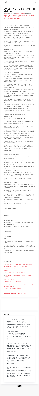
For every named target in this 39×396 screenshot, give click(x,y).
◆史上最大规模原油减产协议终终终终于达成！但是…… (15, 288)
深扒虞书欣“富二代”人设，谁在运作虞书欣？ (14, 281)
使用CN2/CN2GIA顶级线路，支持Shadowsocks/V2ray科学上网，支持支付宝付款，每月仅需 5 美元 (19, 16)
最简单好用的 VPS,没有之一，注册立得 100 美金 (15, 293)
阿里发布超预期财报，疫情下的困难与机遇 (17, 343)
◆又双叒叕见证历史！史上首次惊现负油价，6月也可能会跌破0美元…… (19, 264)
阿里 (24, 13)
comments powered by (9, 307)
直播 (18, 13)
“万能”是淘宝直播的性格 (12, 331)
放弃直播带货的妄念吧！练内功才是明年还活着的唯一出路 (19, 368)
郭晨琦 (6, 13)
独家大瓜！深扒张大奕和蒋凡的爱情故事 (16, 319)
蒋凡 (20, 13)
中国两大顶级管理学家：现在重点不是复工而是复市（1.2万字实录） (19, 284)
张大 (22, 13)
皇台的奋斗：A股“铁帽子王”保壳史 (12, 279)
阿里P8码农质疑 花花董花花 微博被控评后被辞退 (18, 355)
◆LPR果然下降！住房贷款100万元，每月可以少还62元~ (16, 266)
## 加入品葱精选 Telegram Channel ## (13, 18)
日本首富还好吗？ (8, 286)
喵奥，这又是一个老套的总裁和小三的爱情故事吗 (15, 272)
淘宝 (17, 13)
